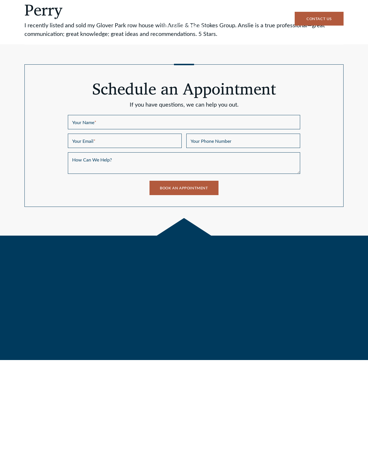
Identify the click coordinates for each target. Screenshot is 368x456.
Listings (106, 41)
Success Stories (285, 41)
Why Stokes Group (163, 41)
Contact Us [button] (319, 19)
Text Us (51, 18)
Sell (32, 41)
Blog (331, 41)
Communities (225, 41)
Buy (66, 41)
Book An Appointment (184, 188)
